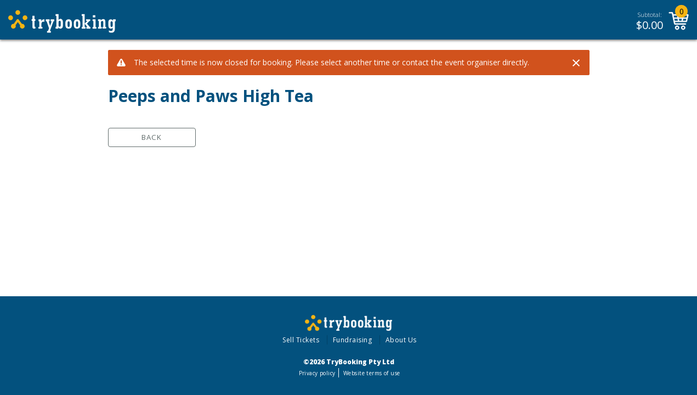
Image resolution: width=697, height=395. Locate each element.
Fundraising (352, 340)
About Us (401, 340)
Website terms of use (371, 373)
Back (151, 137)
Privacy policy (317, 373)
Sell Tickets (300, 340)
